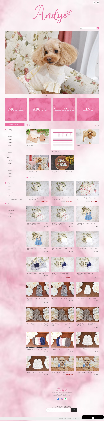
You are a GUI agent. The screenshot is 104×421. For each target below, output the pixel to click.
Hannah (9, 157)
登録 (74, 410)
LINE (10, 216)
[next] (96, 63)
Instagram (11, 213)
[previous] (7, 63)
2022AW (10, 149)
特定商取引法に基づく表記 (15, 199)
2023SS (10, 152)
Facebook (11, 210)
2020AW (10, 136)
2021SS (10, 139)
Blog (10, 189)
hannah (10, 207)
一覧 (98, 125)
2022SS (10, 145)
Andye (8, 133)
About (10, 186)
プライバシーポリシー (14, 196)
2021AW (10, 142)
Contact (11, 192)
